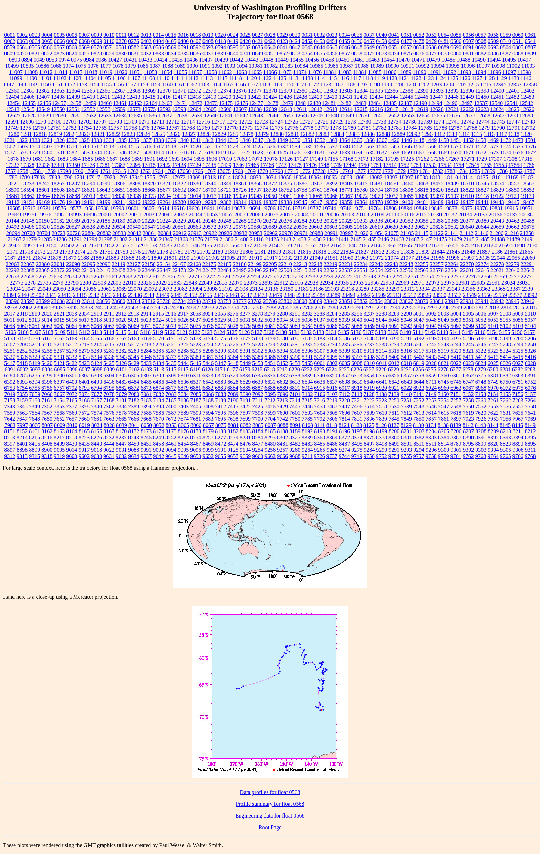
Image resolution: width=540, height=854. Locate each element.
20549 (164, 227)
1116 (344, 78)
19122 (497, 196)
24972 (207, 307)
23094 (195, 289)
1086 (142, 66)
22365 (43, 270)
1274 (438, 122)
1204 (448, 84)
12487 (405, 103)
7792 (319, 419)
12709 (130, 122)
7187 (195, 400)
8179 (208, 431)
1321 (9, 140)
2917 (183, 314)
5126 (244, 332)
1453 (480, 140)
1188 (350, 84)
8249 (158, 437)
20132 (450, 214)
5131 (293, 332)
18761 (315, 190)
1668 (431, 153)
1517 (158, 146)
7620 (480, 413)
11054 (165, 72)
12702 (85, 122)
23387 (514, 289)
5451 (270, 363)
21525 (122, 245)
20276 (285, 221)
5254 (34, 351)
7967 (517, 419)
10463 (373, 60)
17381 (103, 165)
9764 (493, 456)
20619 (376, 227)
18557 (512, 183)
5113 (96, 332)
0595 (232, 47)
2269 (111, 276)
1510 (71, 146)
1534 (294, 146)
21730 (66, 252)
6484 (133, 382)
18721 (224, 190)
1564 (381, 146)
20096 (332, 214)
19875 (466, 208)
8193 (319, 431)
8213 (9, 437)
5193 (431, 338)
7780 (294, 419)
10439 (221, 60)
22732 (311, 276)
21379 (211, 239)
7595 (220, 413)
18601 (43, 190)
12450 (482, 97)
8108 (307, 425)
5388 (270, 357)
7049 (9, 394)
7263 (517, 400)
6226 (356, 369)
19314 (240, 202)
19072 (361, 196)
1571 (468, 146)
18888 (73, 196)
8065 (183, 425)
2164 (336, 245)
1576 (530, 146)
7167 (96, 400)
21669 (420, 245)
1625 (282, 153)
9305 (505, 450)
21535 (165, 245)
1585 (108, 153)
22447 (164, 270)
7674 (183, 419)
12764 (158, 128)
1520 (195, 146)
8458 (158, 444)
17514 (390, 165)
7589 (183, 413)
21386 (226, 239)
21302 (120, 239)
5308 (332, 351)
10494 (494, 60)
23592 (530, 295)
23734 (179, 301)
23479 (275, 295)
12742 (468, 122)
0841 (245, 53)
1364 (344, 140)
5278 (71, 351)
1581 (59, 153)
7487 (344, 406)
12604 (194, 109)
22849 (205, 283)
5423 (84, 363)
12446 (421, 97)
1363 (332, 140)
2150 (38, 245)
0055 (455, 35)
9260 (294, 450)
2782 (258, 307)
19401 (421, 202)
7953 (493, 419)
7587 (170, 413)
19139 (527, 196)
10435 (176, 60)
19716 (284, 208)
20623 (406, 227)
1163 (203, 84)
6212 (257, 369)
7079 (121, 394)
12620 (437, 109)
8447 (121, 444)
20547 (149, 227)
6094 (47, 369)
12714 (188, 122)
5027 (195, 320)
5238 (381, 345)
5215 (108, 345)
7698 (232, 419)
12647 (317, 115)
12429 (315, 97)
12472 (195, 103)
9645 (170, 456)
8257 (208, 437)
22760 (485, 276)
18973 (149, 196)
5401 (406, 357)
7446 (307, 406)
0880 (455, 53)
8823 (505, 444)
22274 (482, 264)
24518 (101, 307)
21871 (24, 258)
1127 (477, 78)
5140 (405, 332)
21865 (526, 252)
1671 (468, 153)
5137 (368, 332)
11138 (306, 78)
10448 (266, 60)
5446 (208, 363)
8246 (146, 437)
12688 (526, 115)
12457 (59, 103)
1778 (387, 171)
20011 (135, 214)
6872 (133, 388)
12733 (379, 122)
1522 (220, 146)
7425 (257, 406)
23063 (105, 289)
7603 (307, 413)
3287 (369, 314)
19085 (407, 196)
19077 (391, 196)
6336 (270, 375)
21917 (271, 258)
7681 (195, 419)
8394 (517, 437)
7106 (319, 394)
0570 (96, 47)
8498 (381, 444)
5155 (504, 332)
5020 (121, 320)
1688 (124, 159)
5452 (282, 363)
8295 (270, 437)
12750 (39, 128)
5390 (294, 357)
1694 (186, 159)
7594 (208, 413)
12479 (286, 103)
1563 (369, 146)
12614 (346, 109)
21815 (304, 252)
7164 (59, 400)
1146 (525, 78)
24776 (162, 307)
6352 (344, 375)
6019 (418, 363)
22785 (44, 283)
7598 (257, 413)
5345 (133, 357)
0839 (220, 53)
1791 (79, 177)
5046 (406, 320)
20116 (407, 214)
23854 (376, 301)
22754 (427, 276)
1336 (133, 140)
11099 (15, 78)
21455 (370, 239)
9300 (443, 450)
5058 (9, 326)
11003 (528, 66)
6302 (84, 375)
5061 (34, 326)
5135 (343, 332)
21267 (14, 239)
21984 (422, 258)
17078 (271, 159)
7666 (133, 419)
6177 (232, 369)
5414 (505, 357)
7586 (158, 413)
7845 (393, 419)
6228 (381, 369)
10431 (130, 60)
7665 (121, 419)
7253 (431, 400)
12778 (306, 128)
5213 (84, 345)
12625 (512, 109)
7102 (307, 394)
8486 (332, 444)
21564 (233, 245)
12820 (83, 134)
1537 (332, 146)
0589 (170, 47)
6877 (170, 388)
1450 (443, 140)
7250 (393, 400)
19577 (74, 208)
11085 (374, 72)
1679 (25, 159)
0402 (146, 41)
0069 (96, 41)
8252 (170, 437)
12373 (209, 91)
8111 (319, 425)
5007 (493, 314)
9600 (71, 456)
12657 (468, 115)
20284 (300, 221)
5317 (418, 351)
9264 (307, 450)
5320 (455, 351)
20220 (149, 221)
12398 (482, 91)
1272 (232, 122)
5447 (220, 363)
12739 (425, 122)
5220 (158, 345)
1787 (529, 171)
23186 (317, 289)
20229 (179, 221)
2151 (81, 245)
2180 (217, 252)
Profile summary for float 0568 (270, 804)
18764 (331, 190)
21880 (97, 258)
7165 (71, 400)
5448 (232, 363)
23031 (523, 283)
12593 (179, 109)
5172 (183, 338)
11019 (105, 72)
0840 (232, 53)
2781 (245, 307)
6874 (158, 388)
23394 (10, 295)
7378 (84, 406)
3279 (270, 314)
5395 (332, 357)
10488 (463, 60)
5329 (34, 357)
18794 (376, 190)
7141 (418, 394)
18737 (255, 190)
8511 (431, 444)
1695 (199, 159)
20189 (118, 221)
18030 (254, 177)
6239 (406, 369)
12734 (395, 122)
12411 (103, 97)
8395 (530, 437)
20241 (194, 221)
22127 (134, 264)
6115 (171, 369)
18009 (194, 177)
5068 (121, 326)
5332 (71, 357)
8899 (34, 450)
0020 (220, 35)
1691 (149, 159)
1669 (443, 153)
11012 (45, 72)
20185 (103, 221)
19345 (300, 202)
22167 (179, 264)
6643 (406, 382)
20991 (331, 233)
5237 (369, 345)
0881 (468, 53)
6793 (84, 388)
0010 (108, 35)
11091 (434, 72)
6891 (294, 388)
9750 (369, 456)
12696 (27, 122)
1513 (108, 146)
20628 (437, 227)
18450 (391, 183)
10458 (327, 60)
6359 (431, 375)
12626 (527, 109)
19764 (375, 208)
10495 (509, 60)
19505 (14, 208)
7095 (270, 394)
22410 (103, 270)
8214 (22, 437)
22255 (421, 264)
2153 (151, 245)
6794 (96, 388)
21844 (438, 252)
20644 (482, 227)
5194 (443, 338)
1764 (157, 171)
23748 (194, 301)
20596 (300, 227)
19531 (44, 208)
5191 (406, 338)
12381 (315, 91)
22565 (421, 270)
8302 (282, 437)
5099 (468, 326)
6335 (257, 375)
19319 (255, 202)
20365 (452, 221)
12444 (391, 97)
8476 (245, 444)
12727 (306, 122)
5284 (146, 351)
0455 (344, 41)
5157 (529, 332)
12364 (73, 91)
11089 (404, 72)
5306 (307, 351)
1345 (232, 140)
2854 (84, 314)
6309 (170, 375)
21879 (69, 258)
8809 (480, 444)
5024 (158, 320)
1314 (464, 134)
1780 (412, 171)
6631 (270, 382)
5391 (307, 357)
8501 (406, 444)
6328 (220, 375)
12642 (241, 115)
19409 (437, 202)
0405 (170, 41)
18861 (13, 196)
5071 (146, 326)
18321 (164, 183)
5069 (133, 326)
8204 (431, 431)
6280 (492, 369)
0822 (46, 53)
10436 (191, 60)
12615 (361, 109)
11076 (315, 72)
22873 (251, 283)
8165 (84, 431)
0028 (270, 35)
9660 (257, 456)
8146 (517, 425)
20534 (118, 227)
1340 (183, 140)
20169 (73, 221)
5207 (9, 345)
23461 (233, 295)
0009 (96, 35)
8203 (418, 431)
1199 (386, 84)
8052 (158, 425)
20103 (347, 214)
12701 (69, 122)
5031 (245, 320)
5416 (530, 357)
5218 (146, 345)
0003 (34, 35)
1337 (146, 140)
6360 (443, 375)
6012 (393, 363)
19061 (285, 196)
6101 (121, 369)
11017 (75, 72)
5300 (232, 351)
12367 (118, 91)
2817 (9, 314)
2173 (52, 252)
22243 (391, 264)
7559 (9, 413)
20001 (105, 214)
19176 (58, 202)
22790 (72, 283)
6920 (381, 388)
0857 (344, 53)
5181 (294, 338)
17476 (310, 165)
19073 (376, 196)
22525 (331, 270)
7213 (282, 400)
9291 (393, 450)
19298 (209, 202)
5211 (59, 345)
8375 (369, 437)
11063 (240, 72)
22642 (527, 270)
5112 (84, 332)
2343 (106, 295)
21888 (127, 258)
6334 (245, 375)
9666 (282, 456)
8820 (493, 444)
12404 (12, 97)
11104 (89, 78)
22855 (220, 283)
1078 (118, 66)
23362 (483, 289)
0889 (530, 53)
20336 (376, 221)
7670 (158, 419)
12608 (255, 109)
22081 (58, 264)
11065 (255, 72)
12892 (413, 134)
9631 (108, 456)
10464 (388, 60)
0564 (22, 47)
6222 (306, 369)
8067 (208, 425)
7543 (418, 406)
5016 (71, 320)
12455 (29, 103)
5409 (443, 357)
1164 (215, 84)
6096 (71, 369)
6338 (294, 375)
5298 (208, 351)
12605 (209, 109)
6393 (22, 382)
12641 (226, 115)
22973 (448, 283)
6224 (331, 369)
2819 (34, 314)
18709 (209, 190)
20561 (179, 227)
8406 (34, 444)
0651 (393, 47)
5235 (344, 345)
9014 (71, 450)
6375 (480, 375)
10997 (483, 66)
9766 (517, 456)
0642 (294, 47)
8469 (208, 444)
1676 (517, 153)
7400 (170, 406)
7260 (480, 400)
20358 (437, 221)
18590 (12, 190)
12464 (150, 103)
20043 (180, 214)
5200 (517, 338)
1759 (50, 171)
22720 (223, 276)
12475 (226, 103)
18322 (179, 183)
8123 (356, 425)
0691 (468, 47)
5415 (517, 357)
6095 (59, 369)
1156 (118, 84)
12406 (27, 97)
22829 (160, 283)
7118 (356, 394)
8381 (406, 437)
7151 (455, 394)
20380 (482, 221)
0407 (195, 41)
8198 (369, 431)
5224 (208, 345)
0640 (270, 47)
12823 (128, 134)
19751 (359, 208)
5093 (418, 326)
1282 (68, 134)
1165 (228, 84)
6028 (530, 363)
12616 (376, 109)
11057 (195, 72)
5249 (517, 345)
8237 (121, 437)
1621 (232, 153)
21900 (198, 258)
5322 (480, 351)
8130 (418, 425)
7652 (59, 419)
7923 (468, 419)
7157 (530, 394)
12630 (59, 115)
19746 (344, 208)
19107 (452, 196)
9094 (170, 450)
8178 (195, 431)
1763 (145, 171)
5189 (381, 338)
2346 (219, 295)
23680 (118, 301)
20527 (73, 227)
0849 (257, 53)
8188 (282, 431)
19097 (437, 196)
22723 (238, 276)
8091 (295, 425)
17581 (36, 171)
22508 (285, 270)
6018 (406, 363)
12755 (100, 128)
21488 (498, 239)
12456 (44, 103)
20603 (331, 227)
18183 (526, 177)
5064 (71, 326)
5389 (282, 357)
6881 (195, 388)
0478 (418, 41)
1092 (217, 66)
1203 (436, 84)
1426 (393, 140)
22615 (482, 270)
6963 (455, 388)
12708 (115, 122)
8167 (108, 431)
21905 (228, 258)
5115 (121, 332)
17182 (377, 159)
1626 (294, 153)
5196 (468, 338)
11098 (524, 72)
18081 (360, 177)
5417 (9, 363)
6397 (59, 382)
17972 (179, 177)
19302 (224, 202)
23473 (260, 295)
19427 (467, 202)
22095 (88, 264)
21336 (151, 239)
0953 (51, 60)
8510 (418, 444)
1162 (191, 84)
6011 (381, 363)
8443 (96, 444)
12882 (307, 134)
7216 (319, 400)
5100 (480, 326)
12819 (55, 134)
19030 (240, 196)
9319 (59, 456)
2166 (376, 245)
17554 (515, 165)
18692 (179, 190)
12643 (256, 115)
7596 (232, 413)
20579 (240, 227)
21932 (286, 258)
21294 (90, 239)
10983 (286, 66)
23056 (89, 289)
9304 (493, 450)
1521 (208, 146)
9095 (183, 450)
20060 (256, 214)
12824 (143, 134)
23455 (205, 295)
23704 (134, 301)
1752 (403, 165)
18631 (88, 190)
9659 (245, 456)
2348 (289, 295)
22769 (500, 276)
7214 (294, 400)
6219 (282, 369)
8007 (47, 425)
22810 (129, 283)
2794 (394, 307)
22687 (98, 276)
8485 (319, 444)
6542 (208, 382)
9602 (84, 456)
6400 (71, 382)
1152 (69, 84)
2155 (206, 245)
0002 (22, 35)
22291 (527, 264)
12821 (98, 134)
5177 (245, 338)
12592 (164, 109)
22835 (175, 283)
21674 (448, 245)
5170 (158, 338)
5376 (158, 357)
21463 (397, 239)
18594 (27, 190)
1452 (468, 140)
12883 (322, 134)
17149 (316, 159)
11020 (120, 72)
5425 (108, 363)
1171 (301, 84)
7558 (530, 406)
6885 (245, 388)
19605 (147, 208)
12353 (515, 84)
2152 (108, 245)
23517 (409, 295)
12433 (361, 97)
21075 (392, 233)
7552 (480, 406)
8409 (59, 444)
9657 (232, 456)
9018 (96, 450)
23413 (65, 295)
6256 (418, 369)
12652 (392, 115)
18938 (134, 196)
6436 (108, 382)
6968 (480, 388)
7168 (108, 400)
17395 (134, 165)
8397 (9, 444)
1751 (376, 165)
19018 (225, 196)
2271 (181, 276)
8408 (46, 444)
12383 (346, 91)
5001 (418, 314)
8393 (505, 437)
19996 (90, 214)
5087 (344, 326)
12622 (467, 109)
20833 (119, 233)
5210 (46, 345)
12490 (420, 103)
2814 (506, 307)
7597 (245, 413)
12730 (364, 122)
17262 (422, 159)
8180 (220, 431)
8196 (344, 431)
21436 (315, 239)
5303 (270, 351)
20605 (346, 227)
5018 (96, 320)
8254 (195, 437)
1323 (34, 140)
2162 (311, 245)
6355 (381, 375)
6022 (455, 363)
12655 (438, 115)
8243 (133, 437)
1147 (8, 84)
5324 (505, 351)
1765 (170, 171)
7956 (505, 419)
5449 (245, 363)
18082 (376, 177)
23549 (470, 295)
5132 (306, 332)
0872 (369, 53)
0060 (517, 35)
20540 (134, 227)
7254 (443, 400)
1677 (530, 153)
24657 (147, 307)
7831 (356, 419)
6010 (369, 363)
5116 (133, 332)
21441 (342, 239)
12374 (224, 91)
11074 (300, 72)
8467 (195, 444)
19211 (118, 202)
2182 (333, 252)
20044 (195, 214)
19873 (450, 208)
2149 (526, 239)
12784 (410, 128)
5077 (220, 326)
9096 (195, 450)
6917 (344, 388)
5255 (46, 351)
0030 (294, 35)
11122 (265, 78)
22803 (99, 283)
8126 (381, 425)
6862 (121, 388)
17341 (58, 165)
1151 (57, 84)
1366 (369, 140)
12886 (368, 134)
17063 (240, 159)
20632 (452, 227)
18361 (240, 183)
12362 (43, 91)
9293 (406, 450)
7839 (381, 419)
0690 (455, 47)
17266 (437, 159)
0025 (245, 35)
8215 (34, 437)
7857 (431, 419)
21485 (483, 239)
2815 (518, 307)
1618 (208, 153)
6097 (84, 369)
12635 (135, 115)
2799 (456, 307)
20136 (495, 214)
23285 (377, 289)
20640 (467, 227)
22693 (125, 276)
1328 (84, 140)
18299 (103, 183)
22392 (73, 270)
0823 (59, 53)
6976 (530, 388)
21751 (106, 252)
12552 (88, 109)
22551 (361, 270)
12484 (375, 103)
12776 (291, 128)
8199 (381, 431)
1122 (416, 78)
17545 (472, 165)
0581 (121, 47)
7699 (245, 419)
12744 (483, 122)
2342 (93, 295)
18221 (12, 183)
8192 (307, 431)
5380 (195, 357)
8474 (232, 444)
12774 (261, 128)
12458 (74, 103)
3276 (232, 314)
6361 (455, 375)
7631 (505, 413)
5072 (158, 326)
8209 (493, 431)
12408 (58, 97)
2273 (297, 276)
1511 (84, 146)
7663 (108, 419)
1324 (46, 140)
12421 (240, 97)
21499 (25, 245)
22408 (88, 270)
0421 (257, 41)
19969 (14, 214)
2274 (340, 276)
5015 (59, 320)
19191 (88, 202)
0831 (133, 53)
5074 (183, 326)
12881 (292, 134)
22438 (118, 270)
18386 (300, 183)
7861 (443, 419)
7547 (443, 406)
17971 (163, 177)
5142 (430, 332)
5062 (46, 326)
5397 (356, 357)
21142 (466, 233)
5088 (356, 326)
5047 (418, 320)
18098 (421, 177)
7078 (109, 394)
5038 (332, 320)
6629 (245, 382)
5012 (22, 320)
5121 (182, 332)
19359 (346, 202)
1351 (307, 140)
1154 (94, 84)
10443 (251, 60)
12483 (359, 103)
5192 (418, 338)
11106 (119, 78)
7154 (492, 394)
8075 (220, 425)
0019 (208, 35)
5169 (146, 338)
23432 (120, 295)
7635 (517, 413)
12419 (209, 97)
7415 (232, 406)
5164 (84, 338)
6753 (9, 388)
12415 (149, 97)
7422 (245, 406)
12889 (398, 134)
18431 (376, 183)
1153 (81, 84)
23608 (58, 301)
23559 (500, 295)
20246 (209, 221)
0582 (133, 47)
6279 (480, 369)
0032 (319, 35)
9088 (133, 450)
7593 (195, 413)
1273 (350, 122)
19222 (149, 202)
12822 (113, 134)
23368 (499, 289)
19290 (194, 202)
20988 (316, 233)
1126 (464, 78)
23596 (12, 301)
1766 (197, 171)
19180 (73, 202)
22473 (179, 270)
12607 (240, 109)
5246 (480, 345)
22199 (255, 264)
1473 (517, 140)
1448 (418, 140)
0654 (418, 47)
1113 (293, 78)
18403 (346, 183)
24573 (116, 307)
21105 (407, 233)
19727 (314, 208)
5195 (455, 338)
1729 (481, 159)
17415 (149, 165)
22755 (442, 276)
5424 (96, 363)
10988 (362, 66)
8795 (468, 444)
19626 (193, 208)
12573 (134, 109)
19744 (329, 208)
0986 (101, 60)
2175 (92, 252)
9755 (406, 456)
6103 (146, 369)
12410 (88, 97)
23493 (348, 295)
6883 (220, 388)
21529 (138, 245)
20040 (165, 214)
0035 (356, 35)
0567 (59, 47)
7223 (381, 400)
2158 (274, 245)
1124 (440, 78)
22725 (269, 276)
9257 (282, 450)
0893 (14, 60)
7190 (232, 400)
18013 (209, 177)
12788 (470, 128)
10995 (453, 66)
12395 (452, 91)
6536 (183, 382)
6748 (480, 382)
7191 (245, 400)
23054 (74, 289)
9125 (232, 450)
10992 (422, 66)
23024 (508, 283)
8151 (9, 431)
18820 (437, 190)
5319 (443, 351)
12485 (390, 103)
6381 (493, 375)
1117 (355, 78)
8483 (307, 444)
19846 (435, 208)
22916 (296, 283)
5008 (505, 314)
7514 (369, 406)
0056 (468, 35)
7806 (332, 419)
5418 (22, 363)
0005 (59, 35)
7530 (393, 406)
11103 (74, 78)
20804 (89, 233)
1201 (411, 84)
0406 (183, 41)
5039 (344, 320)
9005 (59, 450)
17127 (301, 159)
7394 (146, 406)
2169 (504, 245)
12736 (410, 122)
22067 (27, 264)
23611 (88, 301)
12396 (467, 91)
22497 (270, 270)
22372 (58, 270)
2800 (469, 307)
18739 (270, 190)
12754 (85, 128)
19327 (270, 202)
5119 (157, 332)
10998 (498, 66)
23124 (256, 289)
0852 (282, 53)
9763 (480, 456)
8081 (233, 425)
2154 (179, 245)
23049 (44, 289)
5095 (443, 326)
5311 (369, 351)
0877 (431, 53)
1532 (282, 146)
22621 (497, 270)
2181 (260, 252)
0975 (76, 60)
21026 (361, 233)
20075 (271, 214)
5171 (170, 338)
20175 (88, 221)
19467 (527, 202)
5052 (480, 320)
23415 (80, 295)
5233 (319, 345)
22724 (253, 276)
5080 (257, 326)
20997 (346, 233)
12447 (437, 97)
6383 (517, 375)
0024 (232, 35)
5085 (319, 326)
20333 (361, 221)
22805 (114, 283)
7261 (493, 400)
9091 (146, 450)
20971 (301, 233)
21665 (405, 245)
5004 (455, 314)
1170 (289, 84)
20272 (270, 221)
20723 (58, 233)
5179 (270, 338)
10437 (206, 60)
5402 (418, 357)
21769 (149, 252)
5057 (530, 320)
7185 (170, 400)
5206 (530, 338)
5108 (47, 332)
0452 (307, 41)
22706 (168, 276)
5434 (158, 363)
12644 (271, 115)
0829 (108, 53)
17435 (209, 165)
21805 (246, 252)
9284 (369, 450)
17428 (179, 165)
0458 (381, 41)
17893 (38, 177)
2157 (246, 245)
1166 (240, 84)
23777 (240, 301)
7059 (34, 394)
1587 (133, 153)
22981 (463, 283)
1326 (59, 140)
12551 (73, 109)
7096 (282, 394)
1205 (461, 84)
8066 (195, 425)
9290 (381, 450)
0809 (9, 53)
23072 (150, 289)
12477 (256, 103)
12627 (14, 115)
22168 (194, 264)
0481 (443, 41)
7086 (208, 394)
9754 (393, 456)
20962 (271, 233)
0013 (146, 35)
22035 (483, 258)
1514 (121, 146)
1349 (282, 140)
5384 (232, 357)
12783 (395, 128)
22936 (342, 283)
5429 (133, 363)
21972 (377, 258)
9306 (517, 450)
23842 (331, 301)
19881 (496, 208)
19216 (134, 202)
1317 (501, 134)
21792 (204, 252)
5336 (108, 357)
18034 (270, 177)
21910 (255, 258)
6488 (170, 382)
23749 (209, 301)
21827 (362, 252)
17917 (93, 177)
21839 (423, 252)
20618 (361, 227)
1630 (307, 153)
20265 (240, 221)
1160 (167, 84)
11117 (220, 78)
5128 (268, 332)
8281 (245, 437)
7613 (418, 413)
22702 (153, 276)
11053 (150, 72)
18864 (43, 196)
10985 (316, 66)
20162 (58, 221)
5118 (145, 332)
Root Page (270, 827)
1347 (257, 140)
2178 (162, 252)
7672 (170, 419)
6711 (431, 382)
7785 (307, 419)
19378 (376, 202)
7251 (406, 400)
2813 (493, 307)
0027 (257, 35)
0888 (517, 53)
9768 (530, 456)
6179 (244, 369)
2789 (345, 307)
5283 (133, 351)
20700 (28, 233)
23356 (468, 289)
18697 (194, 190)
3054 (208, 314)
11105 (104, 78)
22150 (149, 264)
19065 (316, 196)
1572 (480, 146)
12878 (246, 134)
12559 (118, 109)
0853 (294, 53)
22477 (209, 270)
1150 (45, 84)
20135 (480, 214)
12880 (277, 134)
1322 (22, 140)
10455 (297, 60)
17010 (225, 159)
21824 (347, 252)
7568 (59, 413)
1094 (242, 66)
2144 (328, 239)
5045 (393, 320)
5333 (84, 357)
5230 (282, 345)
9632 (121, 456)
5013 (34, 320)
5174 (208, 338)
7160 (34, 400)
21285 (45, 239)
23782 (255, 301)
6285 (22, 375)
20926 (225, 233)
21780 (176, 252)
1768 (237, 171)
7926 (480, 419)
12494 (435, 103)
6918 (356, 388)
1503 (22, 146)
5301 (245, 351)
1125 (452, 78)
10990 (392, 66)
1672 (480, 153)
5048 (431, 320)
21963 (361, 258)
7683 (208, 419)
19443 (497, 202)
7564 (34, 413)
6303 (96, 375)
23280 (362, 289)
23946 (527, 301)
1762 (132, 171)
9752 (381, 456)
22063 (12, 264)
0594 (220, 47)
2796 (419, 307)
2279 (57, 283)
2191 (241, 258)
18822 (467, 190)
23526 (424, 295)
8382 (418, 437)
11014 (61, 72)
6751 (517, 382)
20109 (377, 214)
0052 (418, 35)
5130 (281, 332)
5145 (467, 332)
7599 (270, 413)
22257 (437, 264)
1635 (369, 153)
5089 (369, 326)
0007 (84, 35)
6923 (418, 388)
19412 (452, 202)
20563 (194, 227)
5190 (393, 338)
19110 (467, 196)
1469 (493, 140)
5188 (369, 338)
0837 (208, 53)
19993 (75, 214)
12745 (498, 122)
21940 (316, 258)
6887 (257, 388)
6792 (71, 388)
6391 (530, 375)
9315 (34, 456)
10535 (27, 66)
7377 (71, 406)
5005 (468, 314)
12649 (347, 115)
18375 (285, 183)
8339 (307, 437)
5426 (121, 363)
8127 (393, 425)
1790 (67, 177)
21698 (518, 245)
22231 (346, 264)
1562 (356, 146)
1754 (458, 165)
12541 (511, 103)
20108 (362, 214)
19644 (223, 208)
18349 (224, 183)
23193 (332, 289)
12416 (164, 97)
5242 (431, 345)
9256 (270, 450)
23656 (103, 301)
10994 (438, 66)
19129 (512, 196)
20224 (164, 221)
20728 (74, 233)
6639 (356, 382)
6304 (108, 375)
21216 (512, 233)
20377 (467, 221)
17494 (350, 165)
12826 (173, 134)
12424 (270, 97)
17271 (468, 159)
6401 (84, 382)
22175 (209, 264)
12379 (285, 91)
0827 (84, 53)
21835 (392, 252)
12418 (194, 97)
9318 (46, 456)
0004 (46, 35)
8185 (270, 431)
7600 (282, 413)
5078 (232, 326)
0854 (307, 53)
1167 (252, 84)
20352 (406, 221)
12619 (421, 109)
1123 (428, 78)
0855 (319, 53)
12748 (528, 122)
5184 (332, 338)
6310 (183, 375)
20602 (315, 227)
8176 (183, 431)
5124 (219, 332)
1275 (25, 128)
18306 (118, 183)
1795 (149, 177)
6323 (208, 375)
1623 (257, 153)
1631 (319, 153)
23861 (391, 301)
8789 (455, 444)
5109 (60, 332)
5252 (22, 351)
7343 (9, 406)
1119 (379, 78)
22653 (12, 276)
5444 (183, 363)
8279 (232, 437)
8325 (294, 437)
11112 (191, 78)
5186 (344, 338)
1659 (406, 153)
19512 (29, 208)
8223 (84, 437)
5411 (468, 357)
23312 (408, 289)
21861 (511, 252)
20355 (421, 221)
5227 (245, 345)
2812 (481, 307)
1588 (146, 153)
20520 (43, 227)
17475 (295, 165)
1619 (220, 153)
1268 (512, 115)
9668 (294, 456)
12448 (452, 97)
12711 (157, 122)
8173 (146, 431)
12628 (29, 115)
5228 (257, 345)
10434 (160, 60)
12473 (211, 103)
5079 (245, 326)
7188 (208, 400)
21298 (105, 239)
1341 (195, 140)
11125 (279, 78)
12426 (285, 97)
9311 (530, 450)
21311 (135, 239)
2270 (139, 276)
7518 (381, 406)
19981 (59, 214)
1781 (424, 171)
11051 (135, 72)
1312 (439, 134)
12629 (44, 115)
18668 (149, 190)
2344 (148, 295)
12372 (194, 91)
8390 (468, 437)
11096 (494, 72)
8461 (170, 444)
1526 (270, 146)
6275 (430, 369)
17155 (331, 159)
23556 (485, 295)
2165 (363, 245)
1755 (486, 165)
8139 (455, 425)
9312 (9, 456)
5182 (307, 338)
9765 (505, 456)
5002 (431, 314)
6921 (393, 388)
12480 (314, 103)
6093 (34, 369)
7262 (505, 400)
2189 (141, 258)
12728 (322, 122)
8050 (146, 425)
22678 (70, 276)
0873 (381, 53)
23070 (135, 289)
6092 (22, 369)
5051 (468, 320)
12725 (291, 122)
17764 (346, 171)
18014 (224, 177)
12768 (188, 128)
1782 (437, 171)
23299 (392, 289)
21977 (407, 258)
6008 (356, 363)
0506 (455, 41)
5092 (406, 326)
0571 (108, 47)
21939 (301, 258)
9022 (108, 450)
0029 (282, 35)
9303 (480, 450)
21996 (452, 258)
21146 (481, 233)
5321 (468, 351)
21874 (39, 258)
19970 (29, 214)
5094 (431, 326)
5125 (231, 332)
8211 (517, 431)
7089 (233, 394)
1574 (505, 146)
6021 (443, 363)
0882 (480, 53)
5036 (307, 320)
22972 (432, 283)
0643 (307, 47)
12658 (483, 115)
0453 (319, 41)
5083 (294, 326)
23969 (41, 307)
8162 (46, 431)
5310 (356, 351)
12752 (69, 128)
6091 (9, 369)
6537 (195, 382)
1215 (473, 84)
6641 (381, 382)
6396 (46, 382)
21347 (166, 239)
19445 (512, 202)
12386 (391, 91)
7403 (183, 406)
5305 (294, 351)
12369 (149, 91)
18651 (118, 190)
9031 (121, 450)
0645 (332, 47)
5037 (319, 320)
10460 (342, 60)
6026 (505, 363)
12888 (383, 134)
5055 (505, 320)
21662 (390, 245)
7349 (34, 406)
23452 (190, 295)
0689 (443, 47)
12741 (452, 122)
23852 (361, 301)
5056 (517, 320)
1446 (406, 140)
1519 (183, 146)
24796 (177, 307)
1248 (300, 103)
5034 (282, 320)
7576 (108, 413)
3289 (393, 314)
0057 (480, 35)
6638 (344, 382)
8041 (133, 425)
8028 (109, 425)
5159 (22, 338)
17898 (53, 177)
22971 (417, 283)
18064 (315, 177)
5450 (257, 363)
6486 (158, 382)
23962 (25, 307)
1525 (257, 146)
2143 (285, 239)
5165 (96, 338)
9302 (468, 450)
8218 (71, 437)
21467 (412, 239)
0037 (369, 35)
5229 (270, 345)
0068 (84, 41)
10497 (524, 60)
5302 (257, 351)
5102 (505, 326)
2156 (219, 245)
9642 (158, 456)
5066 (96, 326)
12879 (262, 134)
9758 (431, 456)
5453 (294, 363)
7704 (270, 419)
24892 (192, 307)
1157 (130, 84)
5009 (517, 314)
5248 (505, 345)
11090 (419, 72)
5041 (369, 320)
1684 (75, 159)
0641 (282, 47)
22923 (311, 283)
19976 (44, 214)
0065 (47, 41)
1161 (179, 84)
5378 (183, 357)
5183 (319, 338)
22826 (145, 283)
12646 (302, 115)
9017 (84, 450)
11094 (479, 72)
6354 (369, 375)
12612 (315, 109)
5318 (431, 351)
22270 (467, 264)
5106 (23, 332)
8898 (22, 450)
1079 (130, 66)
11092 (449, 72)
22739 (326, 276)
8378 (381, 437)
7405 (195, 406)
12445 (406, 97)
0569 (84, 47)
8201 (406, 431)
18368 (255, 183)
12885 (353, 134)
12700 (54, 122)
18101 (436, 177)
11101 (45, 78)
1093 (229, 66)
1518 (170, 146)
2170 (531, 245)
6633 (294, 382)
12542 (526, 103)
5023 (146, 320)
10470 (403, 60)
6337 (282, 375)
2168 (476, 245)
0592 (195, 47)
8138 (443, 425)
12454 (14, 103)
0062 (9, 41)
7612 (406, 413)
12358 (530, 84)
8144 (492, 425)
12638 (180, 115)
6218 (269, 369)
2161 (298, 245)
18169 (511, 177)
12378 (270, 91)
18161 (496, 177)
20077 (286, 214)
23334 (423, 289)
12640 (211, 115)
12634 (120, 115)
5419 (34, 363)
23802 (285, 301)
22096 (103, 264)
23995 (71, 307)
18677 (164, 190)
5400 (393, 357)
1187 (337, 84)
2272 (209, 276)
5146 (479, 332)
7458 (319, 406)
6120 (207, 369)
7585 (146, 413)
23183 (302, 289)
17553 (500, 165)
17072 (255, 159)
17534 (445, 165)
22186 (240, 264)
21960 (346, 258)
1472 (505, 140)
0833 (158, 53)
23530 (439, 295)
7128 (368, 394)
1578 (22, 153)
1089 (180, 66)
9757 (418, 456)
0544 (530, 41)
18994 (164, 196)
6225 (344, 369)
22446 (149, 270)
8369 (332, 437)
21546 (193, 245)
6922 (406, 388)
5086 (332, 326)
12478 (271, 103)
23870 (421, 301)
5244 (455, 345)
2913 (133, 314)
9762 (468, 456)
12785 (425, 128)
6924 (431, 388)
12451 (497, 97)
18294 (88, 183)
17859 (488, 171)
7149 (430, 394)
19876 (481, 208)
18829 (497, 190)
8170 (121, 431)
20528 (88, 227)
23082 (180, 289)
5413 (493, 357)
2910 (96, 314)
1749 (336, 165)
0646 (344, 47)
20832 (104, 233)
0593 (208, 47)
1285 (232, 134)
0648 (356, 47)
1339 (170, 140)
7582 (133, 413)
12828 (204, 134)
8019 (84, 425)
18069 (345, 177)
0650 (381, 47)
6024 (480, 363)
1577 (9, 153)
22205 (270, 264)
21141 (451, 233)
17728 (319, 171)
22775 (16, 283)
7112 (344, 394)
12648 (332, 115)
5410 (455, 357)
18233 (27, 183)
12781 (364, 128)
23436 (135, 295)
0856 (332, 53)
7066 (47, 394)
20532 (103, 227)
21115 (421, 233)
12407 (43, 97)
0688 (431, 47)
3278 (257, 314)
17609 (91, 171)
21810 (274, 252)
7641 (530, 413)
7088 (220, 394)
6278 (468, 369)
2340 (23, 295)
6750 (505, 382)
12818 (40, 134)
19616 (178, 208)
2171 (12, 252)
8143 (480, 425)
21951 (331, 258)
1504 (34, 146)
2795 (407, 307)
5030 (232, 320)
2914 (146, 314)
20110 (392, 214)
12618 (406, 109)
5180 (282, 338)
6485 (146, 382)
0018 (195, 35)
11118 (235, 78)
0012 (133, 35)
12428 (300, 97)
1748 (323, 165)
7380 (96, 406)
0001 (9, 35)
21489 (513, 239)
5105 (10, 332)
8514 (443, 444)
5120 (169, 332)
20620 (391, 227)
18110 (451, 177)
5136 (355, 332)
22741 (354, 276)
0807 (530, 47)
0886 (493, 53)
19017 (210, 196)
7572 (84, 413)
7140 (406, 394)
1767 (210, 171)
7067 (59, 394)
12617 (391, 109)
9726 (319, 456)
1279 (484, 128)
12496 (450, 103)
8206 (455, 431)
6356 (393, 375)
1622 (245, 153)
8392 (493, 437)
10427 (115, 60)
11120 (250, 78)
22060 (528, 258)
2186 (497, 252)
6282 (517, 369)
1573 (493, 146)
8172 (133, 431)
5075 (195, 326)
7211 (257, 400)
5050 (455, 320)
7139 (393, 394)
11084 (359, 72)
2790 (357, 307)
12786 (440, 128)
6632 (282, 382)
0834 (170, 53)
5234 (332, 345)
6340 (319, 375)
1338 (158, 140)
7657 (71, 419)
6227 (368, 369)
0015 (170, 35)
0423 (282, 41)
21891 (170, 258)
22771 (527, 276)
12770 (231, 128)
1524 (245, 146)
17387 (118, 165)
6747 (468, 382)
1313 (451, 134)
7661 (96, 419)
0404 (158, 41)
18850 (512, 190)
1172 (313, 84)
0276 (133, 41)
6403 (96, 382)
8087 (270, 425)
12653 (408, 115)
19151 (27, 202)
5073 (170, 326)
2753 (221, 307)
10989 (377, 66)
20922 (210, 233)
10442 (236, 60)
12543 (12, 109)
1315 (476, 134)
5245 (468, 345)
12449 (467, 97)
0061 (530, 35)
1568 (431, 146)
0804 (505, 47)
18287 (73, 183)
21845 (453, 252)
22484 (224, 270)
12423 (255, 97)
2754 (233, 307)
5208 (22, 345)
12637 (165, 115)
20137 (511, 214)
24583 (131, 307)
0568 (71, 47)
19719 (299, 208)
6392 (9, 382)
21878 (54, 258)
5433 (146, 363)
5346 (146, 357)
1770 (262, 171)
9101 (220, 450)
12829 (219, 134)
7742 (282, 419)
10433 (145, 60)
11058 (210, 72)
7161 (46, 400)
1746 (238, 165)
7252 (418, 400)
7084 (183, 394)
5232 (307, 345)
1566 (406, 146)
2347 (246, 295)
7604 (319, 413)
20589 (270, 227)
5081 (270, 326)
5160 (34, 338)
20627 (421, 227)
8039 (121, 425)
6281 (505, 369)
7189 (220, 400)
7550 (468, 406)
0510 (505, 41)
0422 (270, 41)
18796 (391, 190)
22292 (12, 270)
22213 (300, 264)
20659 (497, 227)
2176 (135, 252)
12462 (135, 103)
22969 (402, 283)
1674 (505, 153)
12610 (285, 109)
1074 (68, 66)
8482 (294, 444)
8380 (393, 437)
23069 (120, 289)
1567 (418, 146)
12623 (482, 109)
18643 (103, 190)
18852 (527, 190)
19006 (179, 196)
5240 (406, 345)
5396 (344, 357)
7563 (22, 413)
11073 (285, 72)
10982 (271, 66)
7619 (468, 413)
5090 (381, 326)
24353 (86, 307)
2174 (79, 252)
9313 (22, 456)
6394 (34, 382)
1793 (122, 177)
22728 (284, 276)
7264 (530, 400)
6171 (220, 369)
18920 (104, 196)
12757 (115, 128)
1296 (427, 134)
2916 (170, 314)
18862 (28, 196)
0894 (26, 60)
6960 (443, 388)
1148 (20, 84)
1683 (62, 159)
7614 (431, 413)
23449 (162, 295)
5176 (232, 338)
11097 (509, 72)
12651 (377, 115)
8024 (96, 425)
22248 (406, 264)
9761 (455, 456)
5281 (108, 351)
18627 (73, 190)
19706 (269, 208)
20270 (255, 221)
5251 (9, 351)
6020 (431, 363)
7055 (22, 394)
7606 (344, 413)
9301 (455, 450)
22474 (194, 270)
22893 (266, 283)
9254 (257, 450)
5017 (84, 320)
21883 (112, 258)
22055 (513, 258)
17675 (224, 171)
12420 (224, 97)
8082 (245, 425)
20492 (12, 227)
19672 (238, 208)
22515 (300, 270)
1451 (455, 140)
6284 (9, 375)
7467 (332, 406)
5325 (517, 351)
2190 (183, 258)
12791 (513, 128)
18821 (452, 190)
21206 (496, 233)
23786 (270, 301)
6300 (59, 375)
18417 (361, 183)
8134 (430, 425)
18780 (361, 190)
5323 (493, 351)
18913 (88, 196)
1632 (332, 153)
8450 (133, 444)
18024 (239, 177)
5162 (59, 338)
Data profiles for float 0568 (270, 792)
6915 (319, 388)
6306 (133, 375)
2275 (398, 276)
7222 (369, 400)
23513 (394, 295)
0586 (158, 47)
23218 (347, 289)
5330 (46, 357)
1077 (105, 66)
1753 (416, 165)
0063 (22, 41)
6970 (493, 388)
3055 (220, 314)
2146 (383, 239)
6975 (517, 388)
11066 (270, 72)
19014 (194, 196)
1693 (174, 159)
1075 (80, 66)
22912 (281, 283)
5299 (220, 351)
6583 (220, 382)
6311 (195, 375)
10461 (357, 60)
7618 (455, 413)
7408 (208, 406)
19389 (391, 202)
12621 (452, 109)
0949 (39, 60)
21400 (242, 239)
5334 (96, 357)
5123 (206, 332)
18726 (240, 190)
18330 (194, 183)
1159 (154, 84)
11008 (31, 72)
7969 (530, 419)
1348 (270, 140)
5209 (34, 345)
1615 (170, 153)
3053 (195, 314)
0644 (319, 47)
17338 (43, 165)
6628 (232, 382)
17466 (267, 165)
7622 (493, 413)
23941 (482, 301)
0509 (493, 41)
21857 (483, 252)
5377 (170, 357)
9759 (443, 456)
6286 (34, 375)
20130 (435, 214)
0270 (121, 41)
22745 (384, 276)
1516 (146, 146)
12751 (54, 128)
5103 (517, 326)
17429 (194, 165)
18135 (481, 177)
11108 (148, 78)
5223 (195, 345)
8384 (443, 437)
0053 (431, 35)
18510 (467, 183)
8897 (9, 450)
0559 (9, 47)
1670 (455, 153)
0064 (34, 41)
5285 (158, 351)
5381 (208, 357)
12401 (512, 91)
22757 (457, 276)
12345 (500, 84)
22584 (452, 270)
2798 (444, 307)
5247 (493, 345)
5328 (22, 357)
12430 (331, 97)
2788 (332, 307)
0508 (480, 41)
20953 (255, 233)
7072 (71, 394)
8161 (34, 431)
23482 (303, 295)
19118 (482, 196)
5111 (72, 332)
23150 (286, 289)
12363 (58, 91)
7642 (9, 419)
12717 (218, 122)
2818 (22, 314)
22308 (27, 270)
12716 (203, 122)
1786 (502, 171)
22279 (512, 264)
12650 (362, 115)
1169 (276, 84)
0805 (517, 47)
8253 (183, 437)
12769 (203, 128)
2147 (426, 239)
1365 (356, 140)
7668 (146, 419)
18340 (209, 183)
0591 (183, 47)
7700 (257, 419)
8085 (257, 425)
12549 (43, 109)
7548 (455, 406)
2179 (190, 252)
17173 (361, 159)
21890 (155, 258)
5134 (330, 332)
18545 (482, 183)
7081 (146, 394)
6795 (108, 388)
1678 (13, 159)
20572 (209, 227)
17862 (516, 171)
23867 (406, 301)
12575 (149, 109)
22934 (326, 283)
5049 (443, 320)
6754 (22, 388)
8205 (443, 431)
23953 (10, 307)
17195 (392, 159)
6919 (369, 388)
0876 (418, 53)
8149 (530, 425)
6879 (183, 388)
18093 (391, 177)
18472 (437, 183)
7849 (406, 419)
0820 (22, 53)
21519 (95, 245)
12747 (513, 122)
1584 (96, 153)
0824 (71, 53)
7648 (34, 419)
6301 (71, 375)
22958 (387, 283)
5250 (530, 345)
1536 (319, 146)
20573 (224, 227)
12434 (376, 97)
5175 (220, 338)
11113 (206, 78)
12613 (331, 109)
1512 (96, 146)
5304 (282, 351)
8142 (468, 425)
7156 (517, 394)
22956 (372, 283)
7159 (22, 400)
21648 (350, 245)
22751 (412, 276)
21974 (392, 258)
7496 (356, 406)
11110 (162, 78)
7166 (84, 400)
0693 (493, 47)
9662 (270, 456)
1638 (393, 153)
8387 (455, 437)
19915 (511, 208)
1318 (513, 134)
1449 (431, 140)
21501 (52, 245)
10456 (312, 60)
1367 (381, 140)
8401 (22, 444)
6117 (183, 369)
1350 (294, 140)
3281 (294, 314)
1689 (137, 159)
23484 (318, 295)
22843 (190, 283)
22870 (235, 283)
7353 (59, 406)
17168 (346, 159)
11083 (344, 72)
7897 (455, 419)
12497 (466, 103)
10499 (12, 66)
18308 (134, 183)
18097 (406, 177)
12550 (58, 109)
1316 (489, 134)
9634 (133, 456)
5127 (256, 332)
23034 (14, 289)
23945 (512, 301)
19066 (331, 196)
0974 (64, 60)
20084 (302, 214)
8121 (344, 425)
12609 (270, 109)
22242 (376, 264)
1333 (96, 140)
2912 (121, 314)
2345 (176, 295)
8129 (406, 425)
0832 (146, 53)
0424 (294, 41)
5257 (59, 351)
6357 (406, 375)
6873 (146, 388)
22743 (369, 276)
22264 (452, 264)
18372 (270, 183)
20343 (391, 221)
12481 (329, 103)
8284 (257, 437)
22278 (497, 264)
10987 (347, 66)
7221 (356, 400)
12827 (189, 134)
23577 (515, 295)
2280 (85, 283)
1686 (99, 159)
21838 (408, 252)
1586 (121, 153)
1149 (33, 84)
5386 (257, 357)
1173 (325, 84)
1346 (245, 140)
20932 (240, 233)
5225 (220, 345)
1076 (93, 66)
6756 (46, 388)
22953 (357, 283)
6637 (332, 382)
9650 (195, 456)
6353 (356, 375)
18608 (58, 190)
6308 (158, 375)
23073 (165, 289)
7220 (344, 400)
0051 (406, 35)
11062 (225, 72)
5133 (318, 332)
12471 (180, 103)
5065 (84, 326)
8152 (22, 431)
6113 (158, 369)
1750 (363, 165)
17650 (184, 171)
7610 (381, 413)
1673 (493, 153)
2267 (41, 276)
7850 (418, 419)
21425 (272, 239)
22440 (134, 270)
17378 (88, 165)
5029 (220, 320)
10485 (448, 60)
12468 (165, 103)
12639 (195, 115)
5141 (417, 332)
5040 (356, 320)
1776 (332, 171)
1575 (517, 146)
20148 (27, 221)
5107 (35, 332)
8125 (368, 425)
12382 (331, 91)
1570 (455, 146)
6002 (332, 363)
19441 (482, 202)
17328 (27, 165)
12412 (118, 97)
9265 (319, 450)
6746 (455, 382)
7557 (517, 406)
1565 (393, 146)
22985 (478, 283)
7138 (381, 394)
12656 (453, 115)
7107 (332, 394)
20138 (526, 214)
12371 (179, 91)
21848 (468, 252)
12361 (27, 91)
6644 (418, 382)
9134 (245, 450)
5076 (208, 326)
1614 (158, 153)
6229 (393, 369)
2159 (286, 245)
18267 (58, 183)
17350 (73, 165)
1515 (133, 146)
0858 (356, 53)
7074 (84, 394)
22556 (406, 270)
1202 (423, 84)
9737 (332, 456)
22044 (498, 258)
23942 (497, 301)
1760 (77, 171)
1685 (87, 159)
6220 (294, 369)
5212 (71, 345)
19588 (102, 208)
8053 (171, 425)
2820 (46, 314)
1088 (167, 66)
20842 (134, 233)
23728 (164, 301)
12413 (134, 97)
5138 (380, 332)
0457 (369, 41)
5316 (406, 351)
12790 (498, 128)
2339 (527, 289)
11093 (464, 72)
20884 (165, 233)
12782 (379, 128)
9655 (220, 456)
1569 (443, 146)
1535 (307, 146)
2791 (369, 307)
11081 (329, 72)
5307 (319, 351)
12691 (12, 122)
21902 (213, 258)
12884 (337, 134)
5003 (443, 314)
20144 (12, 221)
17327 (12, 165)
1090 (192, 66)
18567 (527, 183)
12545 (27, 109)
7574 (96, 413)
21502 (67, 245)
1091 (204, 66)
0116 (109, 41)
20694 (13, 233)
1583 (84, 153)
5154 (492, 332)
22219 (331, 264)
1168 (264, 84)
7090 (245, 394)
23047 (29, 289)
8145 (505, 425)
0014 (158, 35)
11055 (180, 72)
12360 (12, 91)
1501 (530, 140)
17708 (276, 171)
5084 (307, 326)
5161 (46, 338)
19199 (103, 202)
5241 (418, 345)
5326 (530, 351)
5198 (493, 338)
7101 (295, 394)
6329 (232, 375)
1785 (474, 171)
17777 (374, 171)
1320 (526, 134)
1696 (211, 159)
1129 (501, 78)
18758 (300, 190)
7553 (493, 406)
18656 (134, 190)
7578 (121, 413)
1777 (360, 171)
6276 (443, 369)
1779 (400, 171)
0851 (270, 53)
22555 (391, 270)
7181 (121, 400)
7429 (282, 406)
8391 (480, 437)
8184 (257, 431)
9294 (418, 450)
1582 (71, 153)
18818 (421, 190)
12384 (361, 91)
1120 (391, 78)
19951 (526, 208)
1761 (105, 171)
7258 (468, 400)
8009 (59, 425)
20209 (134, 221)
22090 (73, 264)
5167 (121, 338)
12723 (261, 122)
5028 (208, 320)
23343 (453, 289)
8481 (282, 444)
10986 (332, 66)
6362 (468, 375)
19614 (162, 208)
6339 (307, 375)
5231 (294, 345)
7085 (195, 394)
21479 (455, 239)
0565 (34, 47)
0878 (443, 53)
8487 (344, 444)
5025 (170, 320)
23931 (467, 301)
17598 (64, 171)
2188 (83, 258)
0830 (121, 53)
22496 (255, 270)
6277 (455, 369)
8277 (220, 437)
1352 (319, 140)
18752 (285, 190)
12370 (164, 91)
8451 (146, 444)
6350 (332, 375)
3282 (307, 314)
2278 (30, 283)
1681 (37, 159)
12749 (12, 128)
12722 (246, 122)
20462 (512, 221)
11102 (59, 78)
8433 (71, 444)
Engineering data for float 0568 (270, 816)
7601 (294, 413)
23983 (56, 307)
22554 (376, 270)
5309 (344, 351)
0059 (505, 35)
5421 (59, 363)
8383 (431, 437)
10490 (479, 60)
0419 (232, 41)
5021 (133, 320)
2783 (270, 307)
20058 (241, 214)
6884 (232, 388)
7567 (46, 413)
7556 (505, 406)
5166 (108, 338)
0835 (183, 53)
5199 (505, 338)
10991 (407, 66)
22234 (361, 264)
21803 (231, 252)
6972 (505, 388)
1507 (46, 146)
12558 (103, 109)
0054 (443, 35)
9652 (208, 456)
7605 (332, 413)
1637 (381, 153)
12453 (527, 97)
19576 (59, 208)
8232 (108, 437)
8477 (257, 444)
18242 (43, 183)
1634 (356, 153)
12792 (528, 128)
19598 (117, 208)
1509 (59, 146)
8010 (71, 425)
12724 (276, 122)
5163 (71, 338)
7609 (369, 413)
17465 (252, 165)
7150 (443, 394)
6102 (133, 369)
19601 (132, 208)
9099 (208, 450)
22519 (315, 270)
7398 (158, 406)
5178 (257, 338)
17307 (495, 159)
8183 (245, 431)
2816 (531, 307)
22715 (195, 276)
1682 (50, 159)
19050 (270, 196)
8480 (270, 444)
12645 (286, 115)
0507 (468, 41)
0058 (493, 35)
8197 (356, 431)
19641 (208, 208)
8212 (530, 431)
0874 (393, 53)
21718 (26, 252)
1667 (418, 153)
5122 (194, 332)
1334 (108, 140)
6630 (257, 382)
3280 (282, 314)
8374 (356, 437)
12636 (150, 115)
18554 (497, 183)
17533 (430, 165)
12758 (130, 128)
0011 (121, 35)
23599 (43, 301)
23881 (437, 301)
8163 (59, 431)
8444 (108, 444)
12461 (120, 103)
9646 (183, 456)
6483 (121, 382)
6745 (443, 382)
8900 (46, 450)
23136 (271, 289)
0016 (183, 35)
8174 (158, 431)
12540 (496, 103)
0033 (332, 35)
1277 (216, 128)
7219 (332, 400)
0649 (369, 47)
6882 (208, 388)
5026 (183, 320)
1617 (195, 153)
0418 (220, 41)
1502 (9, 146)
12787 (455, 128)
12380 (300, 91)
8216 (46, 437)
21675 (463, 245)
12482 (344, 103)
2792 (382, 307)
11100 (30, 78)
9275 (356, 450)
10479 (433, 60)
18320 (149, 183)
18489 (452, 183)
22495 (240, 270)
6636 (319, 382)
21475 (440, 239)
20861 (149, 233)
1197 (362, 84)
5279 (84, 351)
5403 (431, 357)
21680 (490, 245)
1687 (112, 159)
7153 (480, 394)
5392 (319, 357)
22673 (55, 276)
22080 (43, 264)
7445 (294, 406)
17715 (291, 171)
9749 (356, 456)
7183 (146, 400)
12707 (100, 122)
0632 (245, 47)
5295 (195, 351)
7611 (393, 413)
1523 (232, 146)
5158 (9, 338)
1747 (281, 165)
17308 (510, 159)
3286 (356, 314)
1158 (142, 84)
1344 (220, 140)
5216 (121, 345)
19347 (315, 202)
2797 (431, 307)
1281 (26, 134)
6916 (332, 388)
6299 (46, 375)
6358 (418, 375)
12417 (179, 97)
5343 (121, 357)
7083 (171, 394)
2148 (469, 239)
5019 (108, 320)
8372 (344, 437)
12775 (276, 128)
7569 (71, 413)
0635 (257, 47)
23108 (241, 289)
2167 (433, 245)
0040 (381, 35)
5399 (381, 357)
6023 (468, 363)
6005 (344, 363)
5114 (108, 332)
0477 (406, 41)
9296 (431, 450)
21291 (75, 239)
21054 (377, 233)
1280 (13, 134)
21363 (181, 239)
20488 (527, 221)
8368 (319, 437)
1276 (143, 128)
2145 (356, 239)
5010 (530, 314)
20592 (285, 227)
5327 (9, 357)
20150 (43, 221)
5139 (392, 332)
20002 (120, 214)
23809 (315, 301)
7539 (406, 406)
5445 (195, 363)
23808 (300, 301)
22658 (27, 276)
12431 (346, 97)
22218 (315, 264)
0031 (307, 35)
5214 (96, 345)
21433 (300, 239)
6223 (319, 369)
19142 (12, 202)
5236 (356, 345)
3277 (245, 314)
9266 (332, 450)
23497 (364, 295)
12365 (88, 91)
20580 (255, 227)
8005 (34, 425)
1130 (513, 78)
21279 (30, 239)
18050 (285, 177)
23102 (226, 289)
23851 (346, 301)
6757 (59, 388)
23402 (37, 295)
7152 (468, 394)
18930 (119, 196)
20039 (150, 214)
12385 (376, 91)
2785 (295, 307)
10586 (42, 66)
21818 (319, 252)
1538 (344, 146)
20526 (58, 227)
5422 (71, 363)
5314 (381, 351)
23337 (438, 289)
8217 (59, 437)
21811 (289, 252)
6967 (468, 388)
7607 (356, 413)
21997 (468, 258)
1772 (305, 171)
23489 (333, 295)
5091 (393, 326)
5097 (455, 326)
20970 (286, 233)
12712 (173, 122)
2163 (323, 245)
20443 (497, 221)
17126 (286, 159)
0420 (245, 41)
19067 (346, 196)
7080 (133, 394)
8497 (369, 444)
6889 (282, 388)
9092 (158, 450)
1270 (40, 122)
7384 (121, 406)
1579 (34, 153)
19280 (179, 202)
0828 (96, 53)
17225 (407, 159)
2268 (84, 276)
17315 (525, 159)
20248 (224, 221)
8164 (71, 431)
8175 (170, 431)
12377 (255, 91)
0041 (393, 35)
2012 (421, 214)
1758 (22, 171)
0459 (393, 41)
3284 (332, 314)
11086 (389, 72)
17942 (136, 177)
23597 (27, 301)
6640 (369, 382)
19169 (43, 202)
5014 (46, 320)
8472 (220, 444)
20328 (331, 221)
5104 (530, 326)
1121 (403, 78)
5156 (516, 332)
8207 (468, 431)
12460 (105, 103)
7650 (46, 419)
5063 (59, 326)
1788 (12, 177)
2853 (71, 314)
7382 (108, 406)
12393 (437, 91)
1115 (331, 78)
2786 (307, 307)
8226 (96, 437)
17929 (108, 177)
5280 (96, 351)
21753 (121, 252)
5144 (454, 332)
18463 (421, 183)
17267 (452, 159)
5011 (9, 320)
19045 (255, 196)
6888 (270, 388)
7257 (455, 400)
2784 (283, 307)
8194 (332, 431)
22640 (512, 270)
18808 (406, 190)
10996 (468, 66)
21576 (260, 245)
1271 (143, 122)
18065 (330, 177)
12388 (406, 91)
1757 (10, 171)
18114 (466, 177)
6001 (319, 363)
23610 (73, 301)
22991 (493, 283)
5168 (133, 338)
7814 (344, 419)
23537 (454, 295)
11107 (133, 78)
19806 (390, 208)
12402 (527, 91)
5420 (46, 363)
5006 (480, 314)
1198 (374, 84)
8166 (96, 431)
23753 (224, 301)
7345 (22, 406)
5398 (369, 357)
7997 (22, 425)
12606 (224, 109)
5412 (480, 357)
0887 (505, 53)
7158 (9, 400)
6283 (530, 369)
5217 (133, 345)
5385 (245, 357)
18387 (315, 183)
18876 (58, 196)
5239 (393, 345)
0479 (431, 41)
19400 (406, 202)
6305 (121, 375)
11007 (15, 72)
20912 (180, 233)
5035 (294, 320)
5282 (121, 351)
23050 (59, 289)
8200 (393, 431)
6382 (505, 375)
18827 (482, 190)
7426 (270, 406)
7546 (431, 406)
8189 (294, 431)
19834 (405, 208)
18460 (406, 183)
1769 (250, 171)
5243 (443, 345)
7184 (158, 400)
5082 (282, 326)
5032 (257, 320)
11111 (177, 78)
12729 (337, 122)
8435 (84, 444)
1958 (88, 208)
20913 (195, 233)
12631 (74, 115)
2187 (10, 258)
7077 (96, 394)
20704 (43, 233)
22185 (224, 264)
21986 (437, 258)
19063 (301, 196)
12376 (240, 91)
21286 (60, 239)
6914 (307, 388)
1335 (121, 140)
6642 (393, 382)
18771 (346, 190)
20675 (527, 227)
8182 (232, 431)
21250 (527, 233)
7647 (22, 419)
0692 (480, 47)
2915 (158, 314)
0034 (344, 35)
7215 (307, 400)
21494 (10, 245)
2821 (59, 314)
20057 (226, 214)
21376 (196, 239)
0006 (71, 35)
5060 (22, 326)
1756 (528, 165)
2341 (50, 295)
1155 (106, 84)
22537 (346, 270)
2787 (320, 307)
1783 (449, 171)
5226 (232, 345)
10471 (418, 60)
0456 (356, 41)
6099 (109, 369)
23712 (149, 301)
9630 (96, 456)
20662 (512, 227)
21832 (377, 252)
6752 (530, 382)
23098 (211, 289)
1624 (270, 153)
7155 (505, 394)
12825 (158, 134)
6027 (517, 363)
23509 (379, 295)
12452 (512, 97)
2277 (513, 276)
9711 (307, 456)
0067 (71, 41)
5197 (480, 338)
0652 (406, 47)
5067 (108, 326)
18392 (331, 183)
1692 (161, 159)
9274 (344, 450)
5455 (307, 363)
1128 (489, 78)
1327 (71, 140)
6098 (96, 369)
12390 (421, 91)
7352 (46, 406)
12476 (241, 103)
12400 (497, 91)
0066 (59, 41)
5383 (220, 357)
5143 (442, 332)
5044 (381, 320)
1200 (399, 84)
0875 (406, 53)
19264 (164, 202)
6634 (307, 382)
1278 (335, 128)
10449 (282, 60)
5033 (270, 320)
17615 (119, 171)
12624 (497, 109)
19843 (420, 208)
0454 (332, 41)
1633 (344, 153)
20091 (317, 214)
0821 (34, 53)
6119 (195, 369)
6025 (493, 363)
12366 (103, 91)
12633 (105, 115)
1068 (56, 66)
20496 (27, 227)
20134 (465, 214)
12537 (481, 103)
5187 (356, 338)
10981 (256, 66)
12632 (89, 115)
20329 (346, 221)
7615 (443, 413)
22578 (437, 270)
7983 (9, 425)
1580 (46, 153)
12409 (73, 97)
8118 (331, 425)
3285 (344, 314)
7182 (133, 400)
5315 (393, 351)
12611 (300, 109)
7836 (369, 419)
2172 (39, 252)
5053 (493, 320)
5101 (493, 326)
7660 (84, 419)
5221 (170, 345)
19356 (331, 202)
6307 (146, 375)
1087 (155, 66)
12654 (423, 115)
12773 (246, 128)
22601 (467, 270)
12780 (349, 128)
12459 (89, 103)
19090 (422, 196)
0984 (88, 60)
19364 (361, 202)
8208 (480, 431)
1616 (183, 153)
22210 (285, 264)
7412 (220, 406)
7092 (257, 394)
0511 (517, 41)
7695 (220, 419)
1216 (485, 84)
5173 (195, 338)
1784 (462, 171)
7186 (183, 400)
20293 (315, 221)
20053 (211, 214)
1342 (208, 140)
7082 (158, 394)
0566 (46, 47)
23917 (452, 301)
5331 (59, 357)
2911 (108, 314)
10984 (301, 66)
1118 (367, 78)
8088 (282, 425)
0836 (195, 53)
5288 (183, 351)
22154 (164, 264)
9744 (344, 456)
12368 (134, 91)
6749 (493, 382)
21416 (257, 239)
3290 (406, 314)
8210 (505, 431)
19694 (253, 208)
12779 (322, 128)
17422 (164, 165)
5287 (170, 351)
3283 (319, 314)
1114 (319, 78)
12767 (173, 128)
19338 (285, 202)
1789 (24, 177)
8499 (393, 444)
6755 (34, 388)
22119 (118, 264)
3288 (381, 314)
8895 (530, 444)
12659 (499, 115)
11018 (90, 72)
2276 (471, 276)
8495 (356, 444)
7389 (133, 406)
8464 (183, 444)
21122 (436, 233)
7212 (270, 400)
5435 (170, 363)
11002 (513, 66)
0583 (146, 47)
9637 (146, 456)
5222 (183, 345)
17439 (224, 165)
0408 (208, 41)
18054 (300, 177)
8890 (517, 444)
